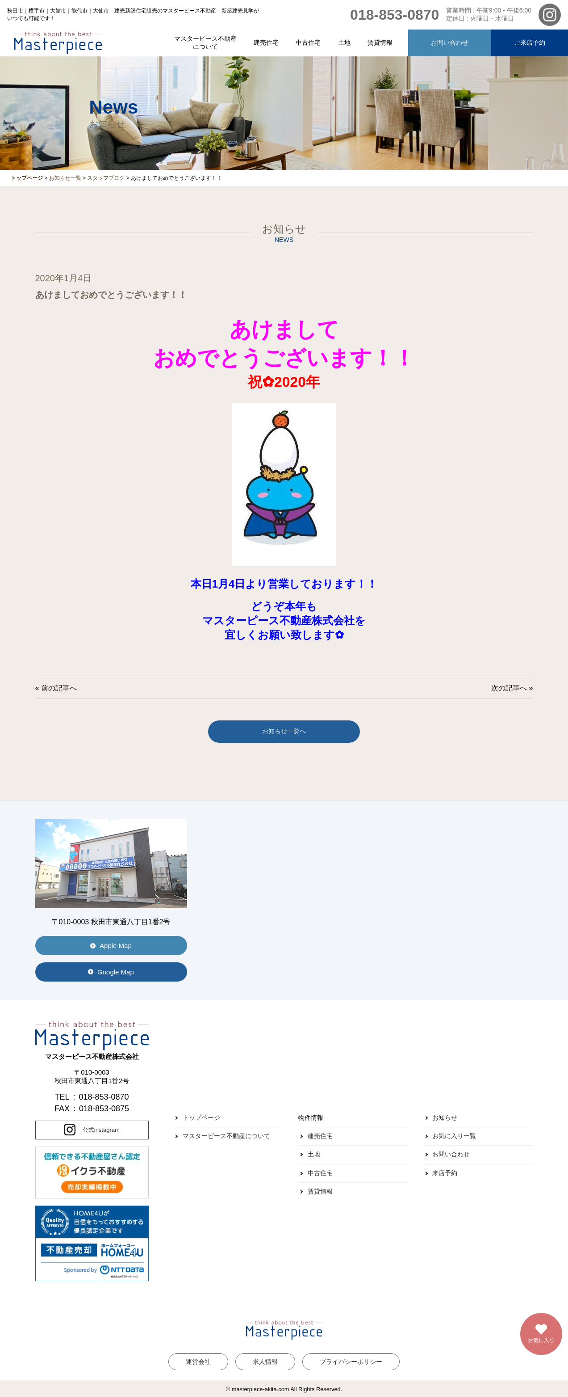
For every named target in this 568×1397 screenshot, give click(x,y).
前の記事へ (59, 688)
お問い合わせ (449, 42)
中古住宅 (308, 42)
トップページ (201, 1117)
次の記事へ (509, 688)
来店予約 (444, 1173)
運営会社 (198, 1361)
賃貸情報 (380, 42)
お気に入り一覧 (454, 1135)
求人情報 (265, 1361)
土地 (344, 42)
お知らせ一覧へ (284, 731)
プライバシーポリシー (351, 1361)
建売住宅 (266, 42)
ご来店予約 (529, 42)
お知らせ (444, 1117)
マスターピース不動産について (205, 42)
